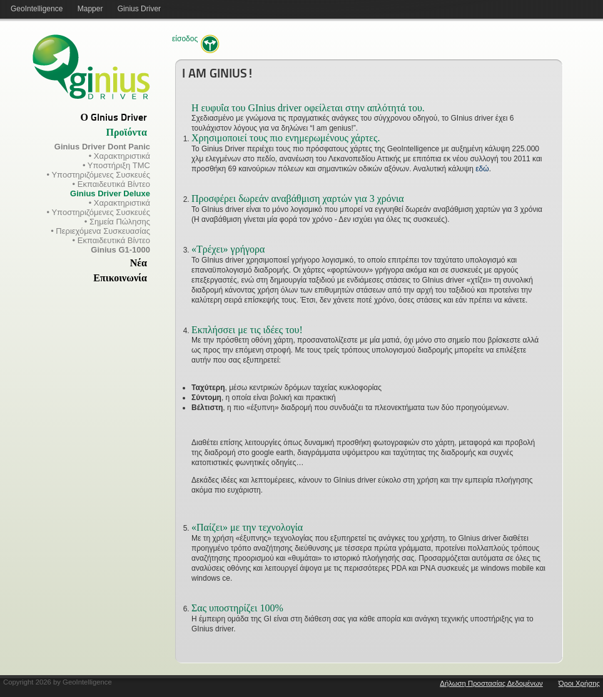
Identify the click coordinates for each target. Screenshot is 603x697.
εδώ (482, 168)
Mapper (90, 8)
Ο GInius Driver (114, 118)
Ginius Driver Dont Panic (102, 146)
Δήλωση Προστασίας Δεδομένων (491, 683)
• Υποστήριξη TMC (116, 165)
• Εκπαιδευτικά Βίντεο (111, 184)
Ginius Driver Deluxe (110, 193)
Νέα (138, 264)
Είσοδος (185, 38)
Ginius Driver (139, 8)
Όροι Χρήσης (579, 683)
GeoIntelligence (37, 8)
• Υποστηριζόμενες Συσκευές (98, 174)
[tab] (75, 118)
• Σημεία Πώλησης (117, 221)
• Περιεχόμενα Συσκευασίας (100, 231)
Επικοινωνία (120, 279)
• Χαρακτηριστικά (119, 156)
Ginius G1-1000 (120, 249)
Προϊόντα (126, 133)
